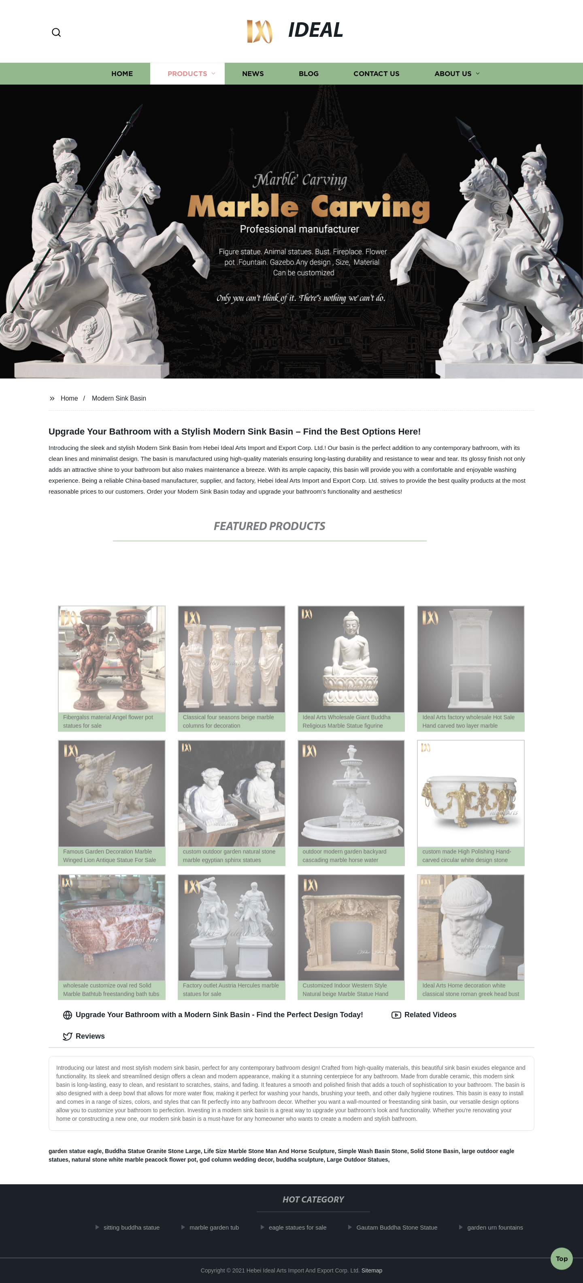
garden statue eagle (75, 1151)
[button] (56, 33)
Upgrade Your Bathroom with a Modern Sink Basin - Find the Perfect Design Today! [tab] (213, 1015)
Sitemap (372, 1270)
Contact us (376, 74)
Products (187, 74)
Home (122, 74)
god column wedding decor (236, 1159)
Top (562, 1260)
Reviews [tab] (84, 1036)
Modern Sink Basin (119, 398)
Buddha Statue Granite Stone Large (152, 1151)
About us (453, 74)
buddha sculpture (299, 1159)
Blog (309, 74)
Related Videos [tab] (424, 1015)
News (253, 74)
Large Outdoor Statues (357, 1159)
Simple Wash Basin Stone (372, 1151)
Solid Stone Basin (435, 1151)
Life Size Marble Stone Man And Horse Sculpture (269, 1151)
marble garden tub (219, 1227)
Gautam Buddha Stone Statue (402, 1227)
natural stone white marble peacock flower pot (134, 1159)
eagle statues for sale (303, 1227)
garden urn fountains (500, 1227)
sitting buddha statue (136, 1227)
